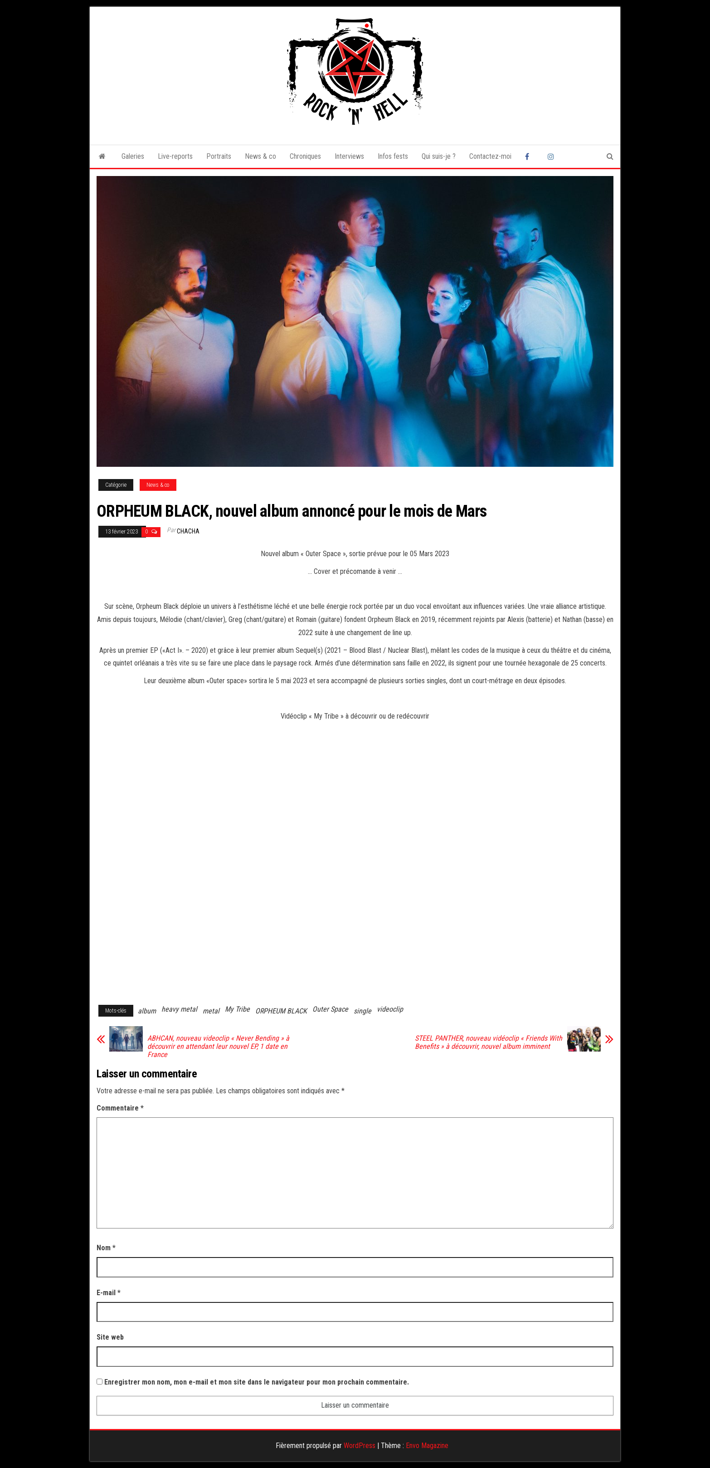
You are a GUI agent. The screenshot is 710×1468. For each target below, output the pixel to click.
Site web (110, 1337)
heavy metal (179, 1009)
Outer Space (330, 1009)
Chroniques (305, 156)
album (147, 1011)
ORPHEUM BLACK (281, 1011)
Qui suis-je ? (439, 156)
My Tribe (237, 1009)
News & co (260, 156)
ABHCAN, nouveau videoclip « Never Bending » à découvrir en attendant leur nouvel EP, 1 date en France (218, 1046)
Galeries (133, 156)
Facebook (529, 156)
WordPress (359, 1445)
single (362, 1011)
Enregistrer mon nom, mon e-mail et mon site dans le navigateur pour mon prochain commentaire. (256, 1382)
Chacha (188, 531)
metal (211, 1011)
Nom (106, 1247)
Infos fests (393, 156)
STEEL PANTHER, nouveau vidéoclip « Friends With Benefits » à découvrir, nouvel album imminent (488, 1042)
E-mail (109, 1292)
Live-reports (175, 156)
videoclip (390, 1009)
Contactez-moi (490, 156)
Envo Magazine (427, 1445)
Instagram (552, 156)
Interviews (349, 156)
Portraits (218, 156)
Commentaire (120, 1108)
